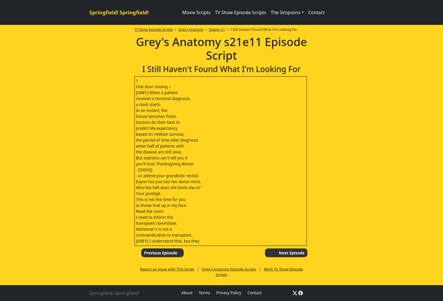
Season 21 (217, 29)
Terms (204, 292)
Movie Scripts (196, 12)
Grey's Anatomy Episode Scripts (229, 269)
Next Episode (292, 252)
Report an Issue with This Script (167, 269)
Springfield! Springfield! (119, 12)
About (187, 292)
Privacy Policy (228, 292)
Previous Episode (160, 252)
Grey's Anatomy (190, 29)
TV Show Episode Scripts (240, 12)
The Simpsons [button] (285, 12)
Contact (316, 12)
